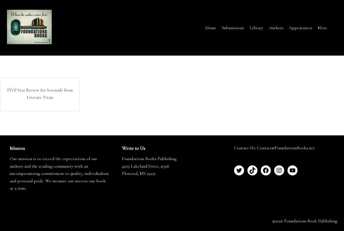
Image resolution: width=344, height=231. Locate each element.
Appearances (300, 28)
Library (256, 28)
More (322, 28)
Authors (276, 28)
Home (210, 28)
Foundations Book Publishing (310, 221)
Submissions (233, 28)
